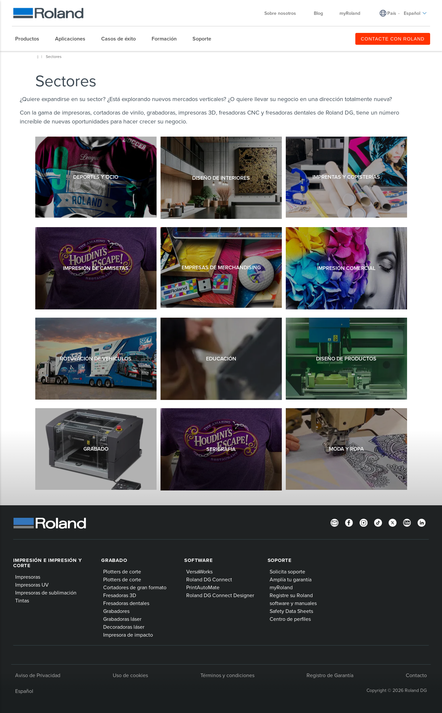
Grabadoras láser (122, 618)
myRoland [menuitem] (349, 13)
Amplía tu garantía (290, 579)
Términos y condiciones (227, 675)
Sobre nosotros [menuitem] (283, 13)
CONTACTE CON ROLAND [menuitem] (393, 38)
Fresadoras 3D (119, 595)
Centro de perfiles (290, 618)
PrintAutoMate (203, 587)
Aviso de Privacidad (37, 675)
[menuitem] (30, 39)
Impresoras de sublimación (45, 592)
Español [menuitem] (415, 13)
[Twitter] (393, 522)
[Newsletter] (335, 522)
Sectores (54, 56)
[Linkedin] (422, 522)
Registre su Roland (291, 595)
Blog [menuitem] (318, 13)
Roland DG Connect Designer (220, 595)
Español (24, 691)
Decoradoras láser (123, 626)
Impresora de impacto (128, 634)
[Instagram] (364, 522)
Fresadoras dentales (126, 603)
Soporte (280, 560)
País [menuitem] (391, 13)
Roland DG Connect (209, 579)
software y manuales (293, 603)
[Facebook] (349, 522)
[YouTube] (407, 522)
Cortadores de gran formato (134, 587)
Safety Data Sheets (291, 611)
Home (38, 57)
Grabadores (116, 611)
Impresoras (27, 576)
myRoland (281, 587)
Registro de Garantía (330, 675)
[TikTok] (378, 522)
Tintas (22, 600)
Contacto (416, 675)
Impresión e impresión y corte (47, 563)
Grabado (114, 560)
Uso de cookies (130, 675)
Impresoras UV (32, 584)
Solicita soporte (287, 571)
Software (198, 560)
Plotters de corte (122, 571)
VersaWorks (199, 571)
